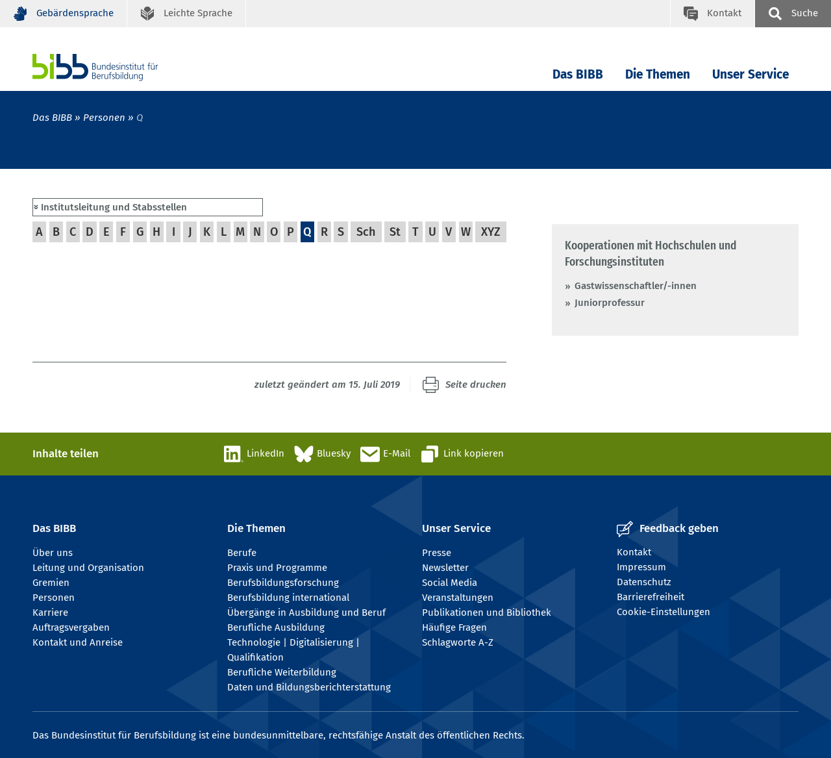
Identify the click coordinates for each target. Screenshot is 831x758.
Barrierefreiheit (650, 597)
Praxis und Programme (277, 568)
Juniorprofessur (610, 303)
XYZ (491, 232)
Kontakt (634, 552)
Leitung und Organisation (88, 568)
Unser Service (750, 74)
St (395, 232)
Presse (436, 553)
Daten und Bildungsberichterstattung (309, 687)
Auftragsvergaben (71, 627)
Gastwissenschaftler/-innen (636, 286)
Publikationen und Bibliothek (486, 612)
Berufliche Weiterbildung (281, 672)
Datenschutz (644, 582)
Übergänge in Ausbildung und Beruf (306, 612)
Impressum (641, 567)
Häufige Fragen (454, 627)
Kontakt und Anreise (77, 642)
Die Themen (657, 74)
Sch (365, 232)
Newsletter (445, 568)
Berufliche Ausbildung (276, 627)
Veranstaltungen (457, 597)
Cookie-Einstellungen (663, 612)
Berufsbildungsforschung (283, 582)
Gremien (50, 582)
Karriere (50, 612)
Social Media (449, 582)
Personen (104, 117)
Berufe (241, 553)
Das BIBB (577, 74)
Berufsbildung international (288, 597)
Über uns (52, 553)
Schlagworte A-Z (457, 642)
